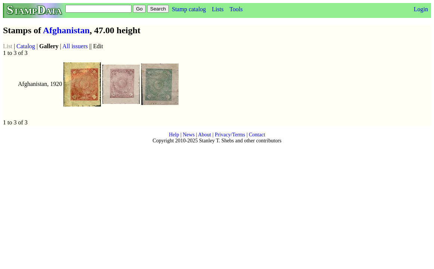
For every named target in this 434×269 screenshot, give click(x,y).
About (204, 134)
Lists (217, 9)
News (189, 134)
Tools (235, 9)
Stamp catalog (189, 9)
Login (421, 9)
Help (174, 134)
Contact (257, 134)
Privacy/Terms (230, 134)
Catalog (25, 46)
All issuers (75, 46)
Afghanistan (66, 30)
